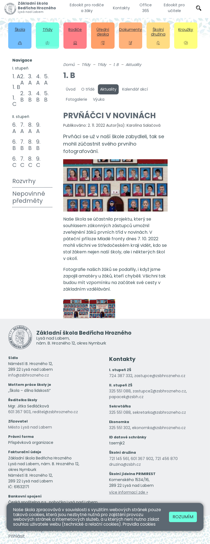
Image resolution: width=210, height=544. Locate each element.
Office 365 (145, 7)
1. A (16, 76)
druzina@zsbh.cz (125, 464)
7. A (22, 128)
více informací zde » (128, 492)
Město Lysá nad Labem (30, 427)
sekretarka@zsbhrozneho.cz (159, 412)
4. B (38, 96)
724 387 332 (120, 375)
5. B (46, 96)
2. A (22, 79)
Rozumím (183, 517)
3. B (30, 96)
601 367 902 (142, 458)
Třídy (86, 64)
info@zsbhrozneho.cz (28, 375)
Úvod (70, 89)
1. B (16, 87)
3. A (30, 79)
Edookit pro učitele (174, 7)
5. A (46, 79)
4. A (38, 79)
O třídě (88, 89)
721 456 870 (166, 458)
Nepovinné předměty (28, 197)
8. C (30, 162)
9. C (38, 162)
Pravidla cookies (139, 524)
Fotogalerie (76, 99)
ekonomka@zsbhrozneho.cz (159, 427)
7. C (22, 162)
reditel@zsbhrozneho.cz (55, 412)
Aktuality (133, 64)
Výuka (98, 99)
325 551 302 (119, 427)
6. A (14, 128)
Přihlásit (16, 536)
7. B (22, 145)
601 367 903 (19, 412)
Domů (69, 64)
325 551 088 (120, 391)
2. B (22, 96)
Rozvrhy (24, 181)
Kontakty (121, 8)
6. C (14, 162)
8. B (30, 145)
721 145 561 (119, 458)
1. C (14, 101)
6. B (14, 145)
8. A (30, 128)
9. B (38, 145)
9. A (38, 128)
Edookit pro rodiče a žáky (87, 7)
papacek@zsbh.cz (126, 397)
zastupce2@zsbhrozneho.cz (159, 391)
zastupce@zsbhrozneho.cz (159, 375)
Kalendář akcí (135, 89)
